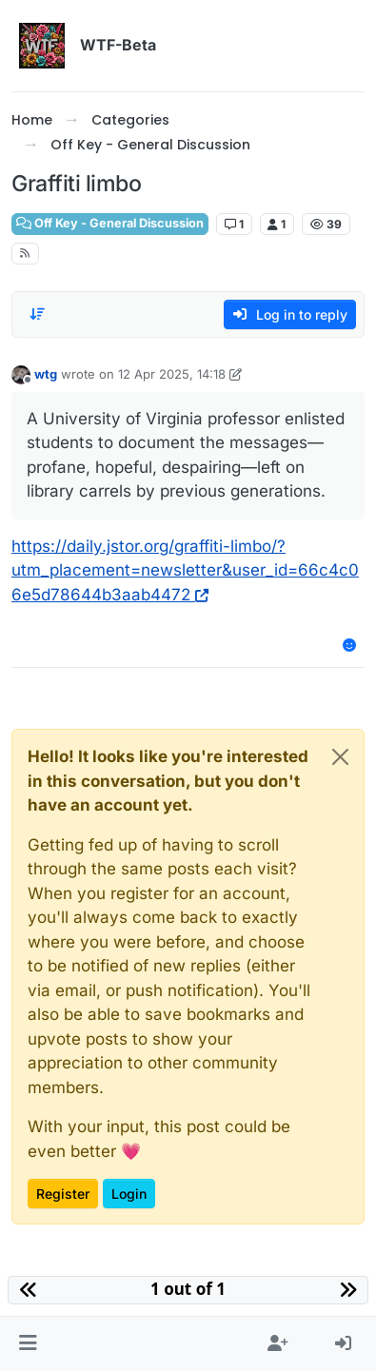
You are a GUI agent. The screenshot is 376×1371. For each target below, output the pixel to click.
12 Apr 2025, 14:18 (172, 374)
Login (129, 1193)
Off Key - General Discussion (110, 223)
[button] (28, 1344)
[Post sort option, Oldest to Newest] (37, 314)
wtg (45, 374)
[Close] (340, 757)
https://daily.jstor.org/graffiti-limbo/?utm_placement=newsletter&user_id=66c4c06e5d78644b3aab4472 (185, 570)
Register (62, 1193)
